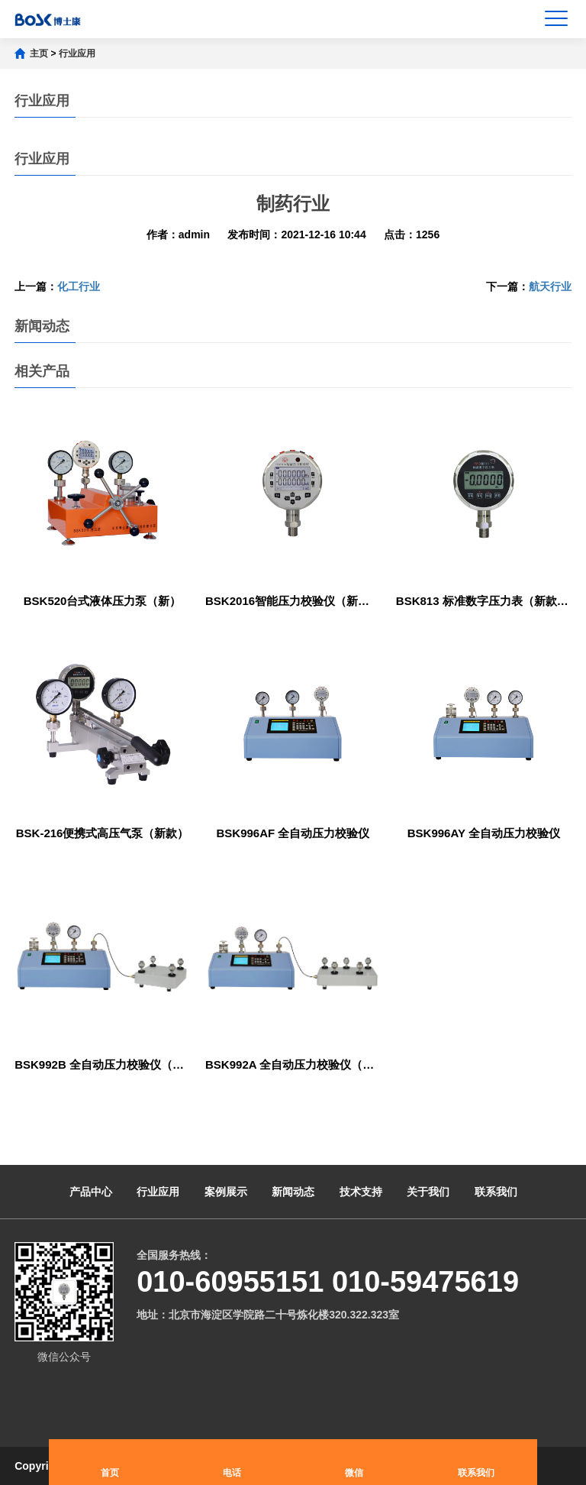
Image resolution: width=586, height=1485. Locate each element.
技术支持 (361, 1192)
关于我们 (428, 1192)
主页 (39, 53)
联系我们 (496, 1192)
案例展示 (225, 1192)
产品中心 (90, 1192)
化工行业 (78, 286)
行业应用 (77, 53)
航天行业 (550, 286)
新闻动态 (293, 1192)
